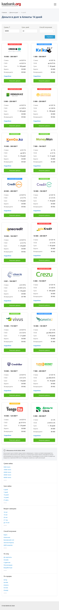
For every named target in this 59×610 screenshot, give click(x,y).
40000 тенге (7, 477)
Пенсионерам (8, 565)
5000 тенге (7, 467)
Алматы (6, 585)
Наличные (7, 537)
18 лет (6, 512)
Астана (6, 587)
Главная (4, 12)
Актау (5, 580)
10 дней (6, 495)
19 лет (6, 515)
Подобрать (50, 37)
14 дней (6, 497)
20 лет (6, 517)
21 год (6, 520)
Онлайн (6, 560)
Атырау (6, 590)
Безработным (8, 567)
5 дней (6, 489)
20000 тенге (7, 472)
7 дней (6, 492)
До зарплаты (8, 557)
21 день (6, 500)
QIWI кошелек (8, 545)
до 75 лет (6, 522)
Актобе (6, 582)
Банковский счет (9, 540)
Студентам (7, 562)
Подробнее (7, 76)
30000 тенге (7, 475)
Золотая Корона (9, 542)
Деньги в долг (13, 12)
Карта (5, 535)
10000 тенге (7, 469)
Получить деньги (14, 81)
